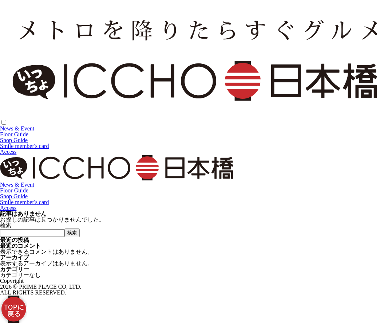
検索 (6, 225)
